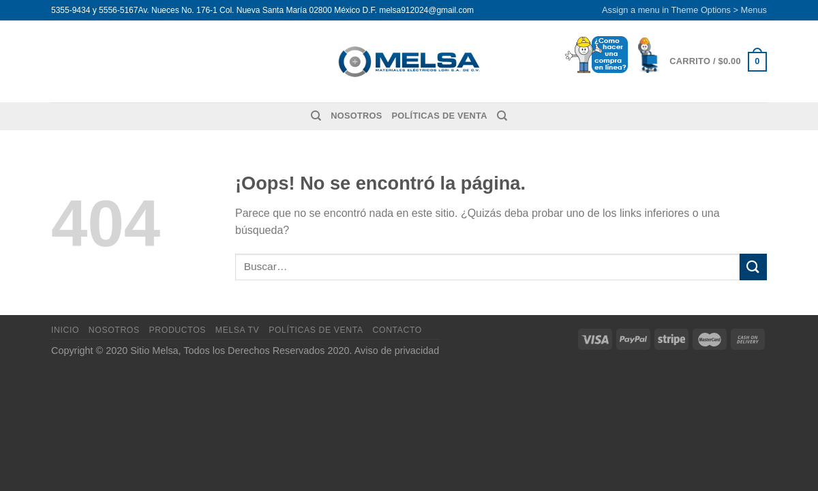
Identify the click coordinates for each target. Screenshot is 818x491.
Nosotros (356, 115)
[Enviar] (753, 267)
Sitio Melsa (154, 350)
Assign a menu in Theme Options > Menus (684, 10)
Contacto (397, 330)
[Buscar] (316, 116)
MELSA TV (237, 330)
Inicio (65, 330)
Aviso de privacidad (397, 350)
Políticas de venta (439, 115)
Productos (177, 330)
